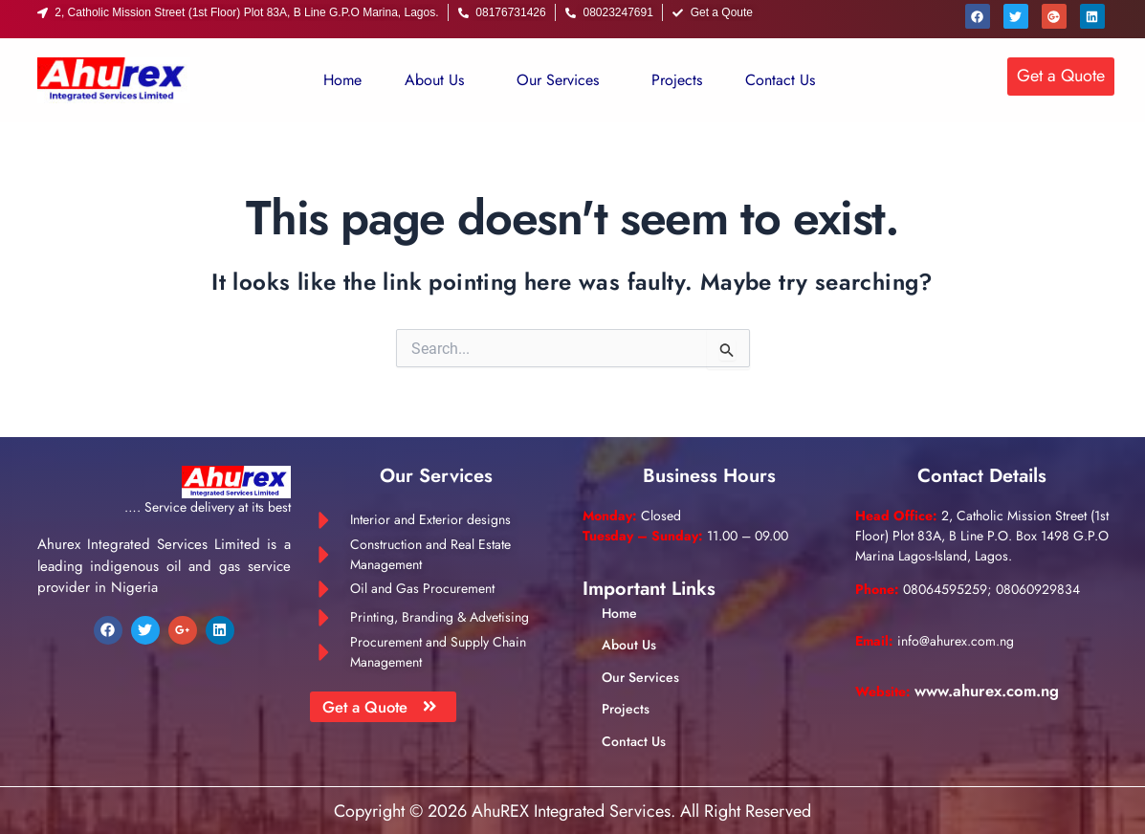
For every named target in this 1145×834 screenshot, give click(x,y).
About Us (434, 80)
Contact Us (780, 80)
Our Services (558, 80)
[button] (439, 80)
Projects (676, 80)
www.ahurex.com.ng (995, 690)
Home (342, 80)
